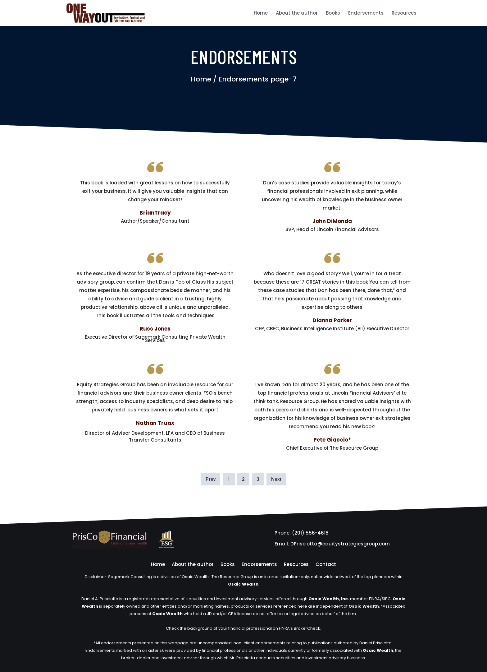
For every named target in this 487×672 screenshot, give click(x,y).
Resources (404, 13)
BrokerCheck (307, 628)
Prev (211, 479)
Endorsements (366, 13)
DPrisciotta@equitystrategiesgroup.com (340, 543)
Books (333, 13)
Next (276, 479)
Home (261, 13)
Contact (326, 564)
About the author (297, 13)
